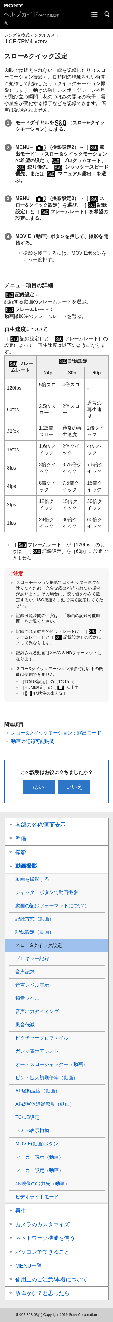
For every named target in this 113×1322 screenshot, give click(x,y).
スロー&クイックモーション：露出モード (56, 732)
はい (38, 787)
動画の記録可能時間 (33, 741)
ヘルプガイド (32, 18)
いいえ (74, 787)
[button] (107, 14)
